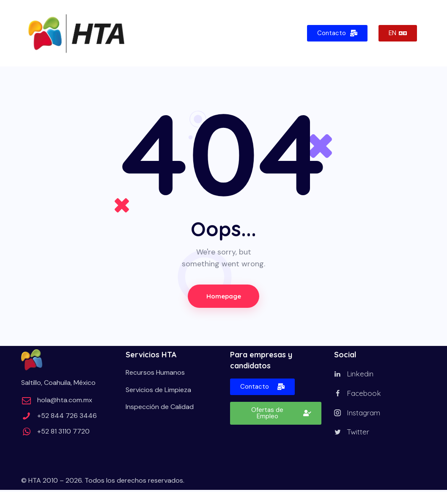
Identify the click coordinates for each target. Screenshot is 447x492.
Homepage (223, 296)
